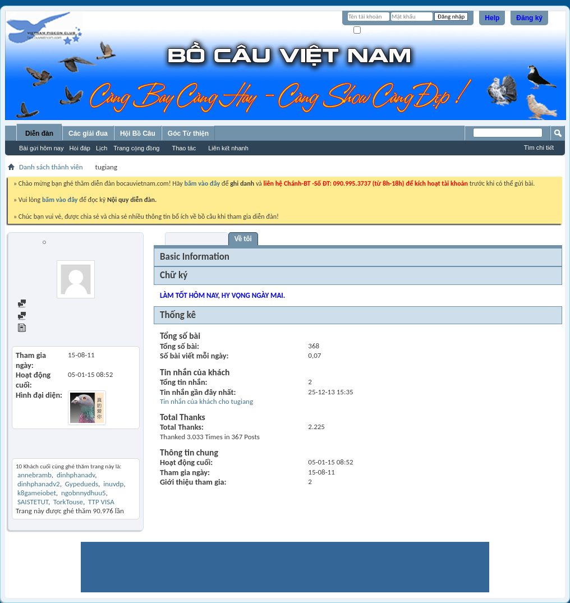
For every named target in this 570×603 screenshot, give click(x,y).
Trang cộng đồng (136, 148)
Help (492, 18)
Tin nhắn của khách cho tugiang (206, 401)
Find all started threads (56, 316)
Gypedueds (81, 484)
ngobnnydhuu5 (83, 493)
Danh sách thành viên (51, 167)
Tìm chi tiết (539, 147)
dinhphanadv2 (38, 484)
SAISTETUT (32, 502)
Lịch (101, 148)
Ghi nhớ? (369, 30)
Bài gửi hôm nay (41, 148)
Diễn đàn (39, 133)
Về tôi (243, 238)
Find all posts (42, 304)
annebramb (34, 475)
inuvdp (113, 484)
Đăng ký (529, 18)
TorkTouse (68, 502)
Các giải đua (88, 133)
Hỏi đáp (79, 148)
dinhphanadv (76, 475)
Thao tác (184, 148)
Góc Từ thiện (188, 133)
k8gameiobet (36, 493)
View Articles (41, 329)
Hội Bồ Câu (137, 133)
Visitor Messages (196, 238)
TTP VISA (101, 502)
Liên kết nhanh (228, 148)
